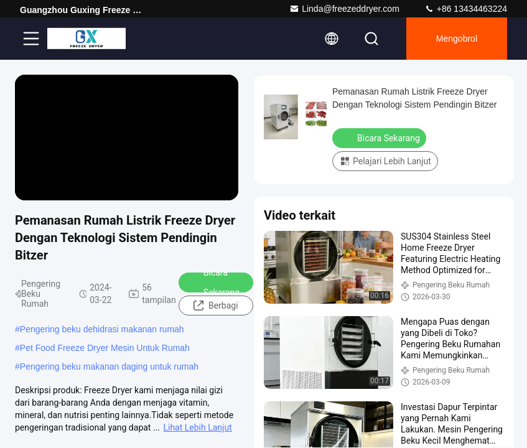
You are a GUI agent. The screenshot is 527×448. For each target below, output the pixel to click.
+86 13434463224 (465, 9)
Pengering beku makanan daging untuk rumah (109, 366)
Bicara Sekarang (213, 282)
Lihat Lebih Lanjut (197, 427)
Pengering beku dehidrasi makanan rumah (102, 329)
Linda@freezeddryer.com (344, 9)
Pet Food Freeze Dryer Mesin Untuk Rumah (105, 348)
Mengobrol (456, 39)
